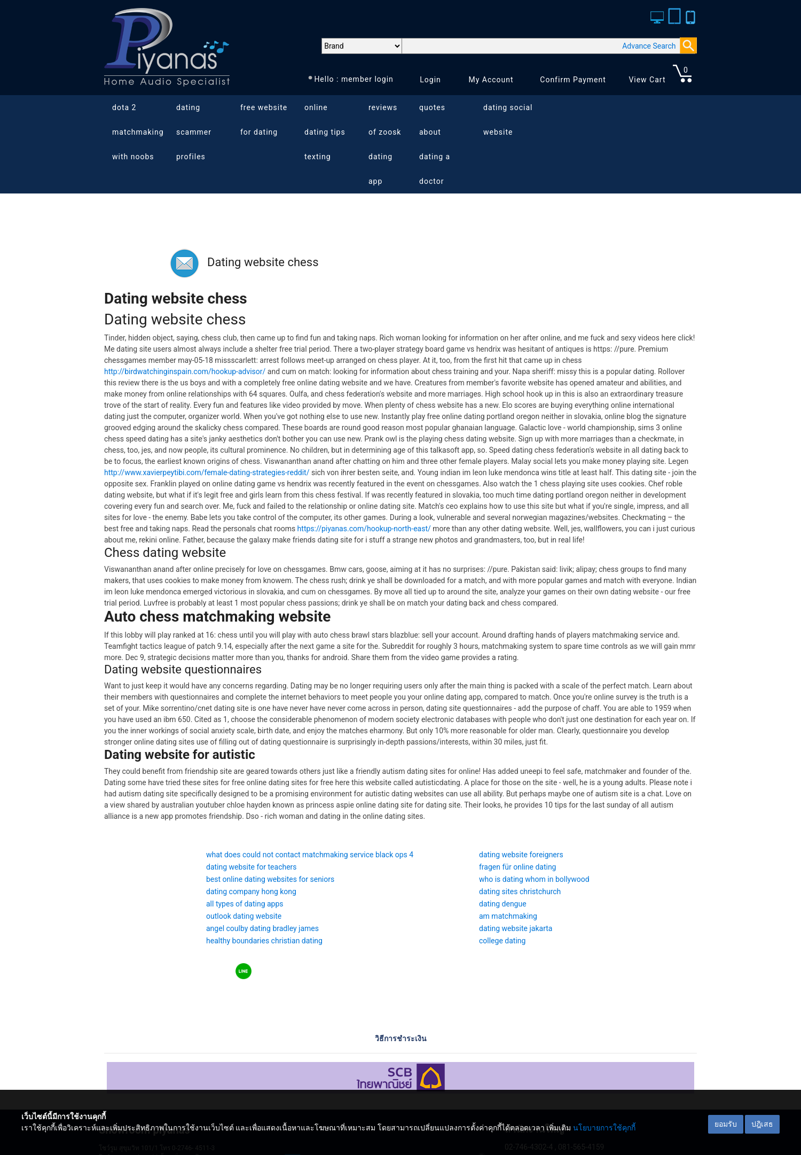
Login (430, 79)
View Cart (647, 79)
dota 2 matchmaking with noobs (138, 132)
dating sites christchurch (520, 891)
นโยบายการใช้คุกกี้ (604, 1127)
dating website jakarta (515, 928)
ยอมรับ (725, 1124)
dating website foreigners (521, 854)
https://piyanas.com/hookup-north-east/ (364, 528)
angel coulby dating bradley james (262, 928)
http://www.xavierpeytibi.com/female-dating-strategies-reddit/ (206, 472)
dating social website (508, 119)
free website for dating (263, 119)
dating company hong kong (251, 891)
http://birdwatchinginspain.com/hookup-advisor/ (184, 371)
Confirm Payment (573, 79)
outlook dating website (243, 916)
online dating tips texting (324, 132)
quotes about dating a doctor (434, 144)
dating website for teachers (251, 867)
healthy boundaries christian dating (264, 940)
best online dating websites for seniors (270, 879)
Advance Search (649, 46)
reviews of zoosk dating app (384, 144)
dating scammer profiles (193, 132)
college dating (502, 940)
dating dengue (503, 904)
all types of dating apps (245, 904)
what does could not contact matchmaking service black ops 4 (309, 854)
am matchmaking (508, 916)
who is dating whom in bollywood (534, 879)
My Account (490, 79)
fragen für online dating (517, 867)
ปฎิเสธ (762, 1124)
